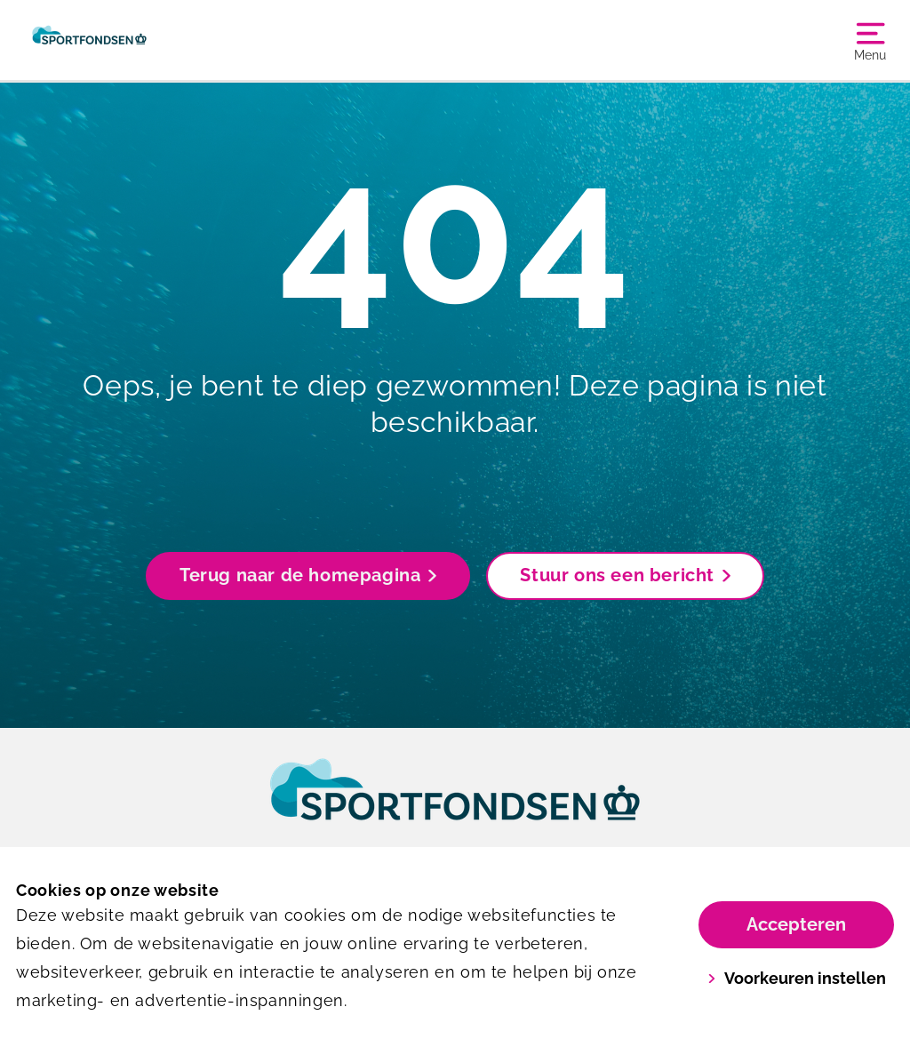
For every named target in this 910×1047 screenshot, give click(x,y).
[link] (455, 806)
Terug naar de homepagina (308, 575)
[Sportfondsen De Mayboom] (89, 40)
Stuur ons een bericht (625, 575)
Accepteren (796, 924)
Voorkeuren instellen (796, 978)
